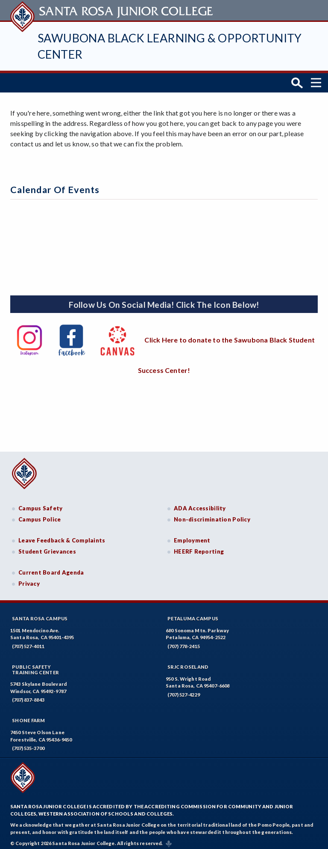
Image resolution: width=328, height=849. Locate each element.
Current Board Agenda (51, 568)
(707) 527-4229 (183, 690)
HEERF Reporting (199, 547)
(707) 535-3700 (28, 744)
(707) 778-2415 (183, 642)
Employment (192, 536)
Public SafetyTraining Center (35, 665)
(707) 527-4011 (28, 642)
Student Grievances (47, 547)
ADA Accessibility (200, 504)
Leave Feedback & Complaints (61, 536)
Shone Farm (28, 716)
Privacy (29, 579)
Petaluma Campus (192, 614)
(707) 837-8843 (28, 696)
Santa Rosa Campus (40, 614)
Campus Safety (40, 504)
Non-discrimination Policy (212, 515)
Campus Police (39, 515)
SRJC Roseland (188, 662)
